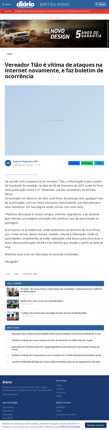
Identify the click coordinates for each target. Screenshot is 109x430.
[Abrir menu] (6, 4)
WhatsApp (87, 163)
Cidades (59, 389)
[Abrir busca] (100, 4)
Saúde (59, 396)
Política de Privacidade (70, 426)
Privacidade (7, 418)
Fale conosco (8, 411)
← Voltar (8, 54)
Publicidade (7, 414)
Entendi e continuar (95, 425)
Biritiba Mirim (54, 4)
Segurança (60, 392)
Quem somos (8, 407)
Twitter (99, 163)
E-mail (59, 411)
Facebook (74, 163)
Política (59, 385)
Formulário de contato (66, 414)
